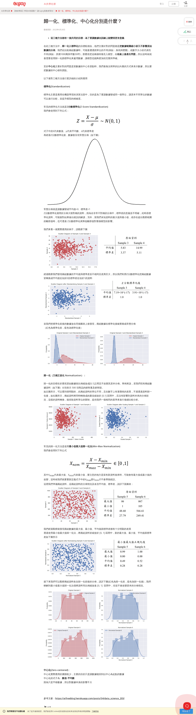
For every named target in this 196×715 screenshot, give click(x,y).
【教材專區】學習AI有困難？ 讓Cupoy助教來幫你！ (34, 11)
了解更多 (95, 711)
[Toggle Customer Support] (187, 706)
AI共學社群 (5, 11)
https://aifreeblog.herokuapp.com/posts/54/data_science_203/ (90, 698)
